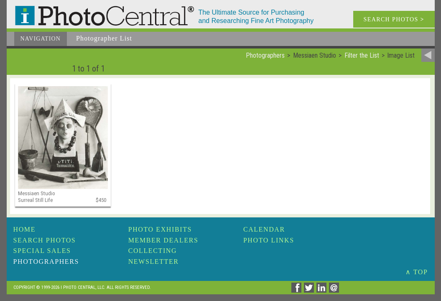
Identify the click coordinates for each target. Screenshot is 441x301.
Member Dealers (163, 240)
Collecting (152, 250)
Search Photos (44, 240)
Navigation (40, 39)
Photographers (46, 261)
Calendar (264, 229)
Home (24, 229)
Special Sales (42, 250)
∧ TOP (416, 271)
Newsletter (153, 261)
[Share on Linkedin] (322, 290)
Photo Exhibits (160, 229)
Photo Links (268, 240)
